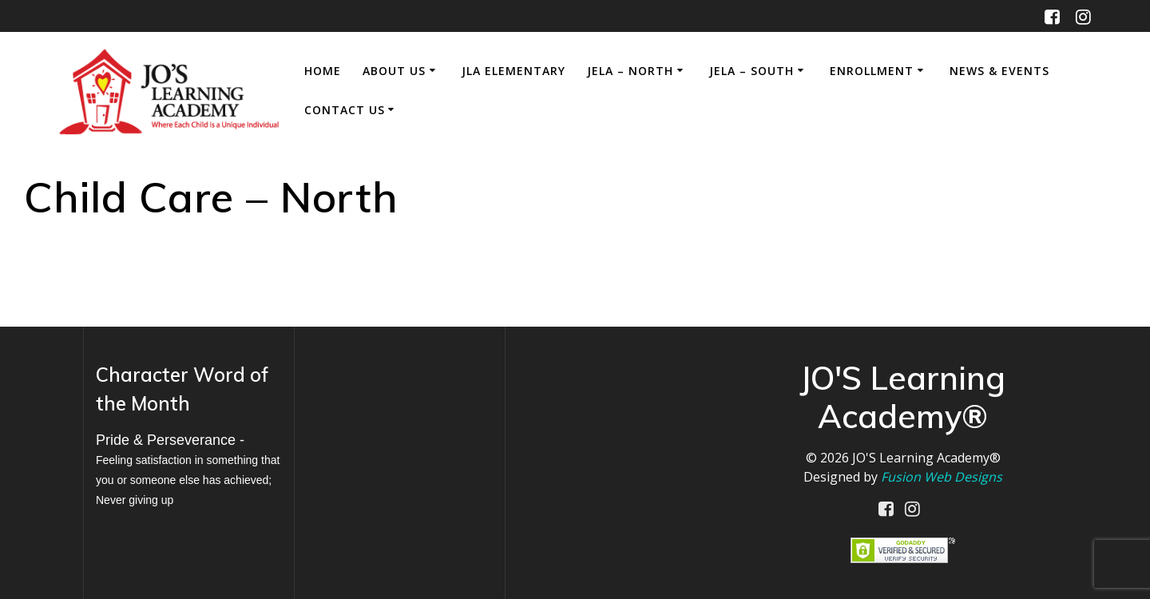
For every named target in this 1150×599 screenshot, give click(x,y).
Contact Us (344, 109)
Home (322, 70)
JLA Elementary (513, 70)
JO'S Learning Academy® (926, 457)
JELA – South (751, 70)
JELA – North (630, 70)
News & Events (999, 70)
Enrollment (872, 70)
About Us (394, 70)
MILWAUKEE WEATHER (400, 418)
